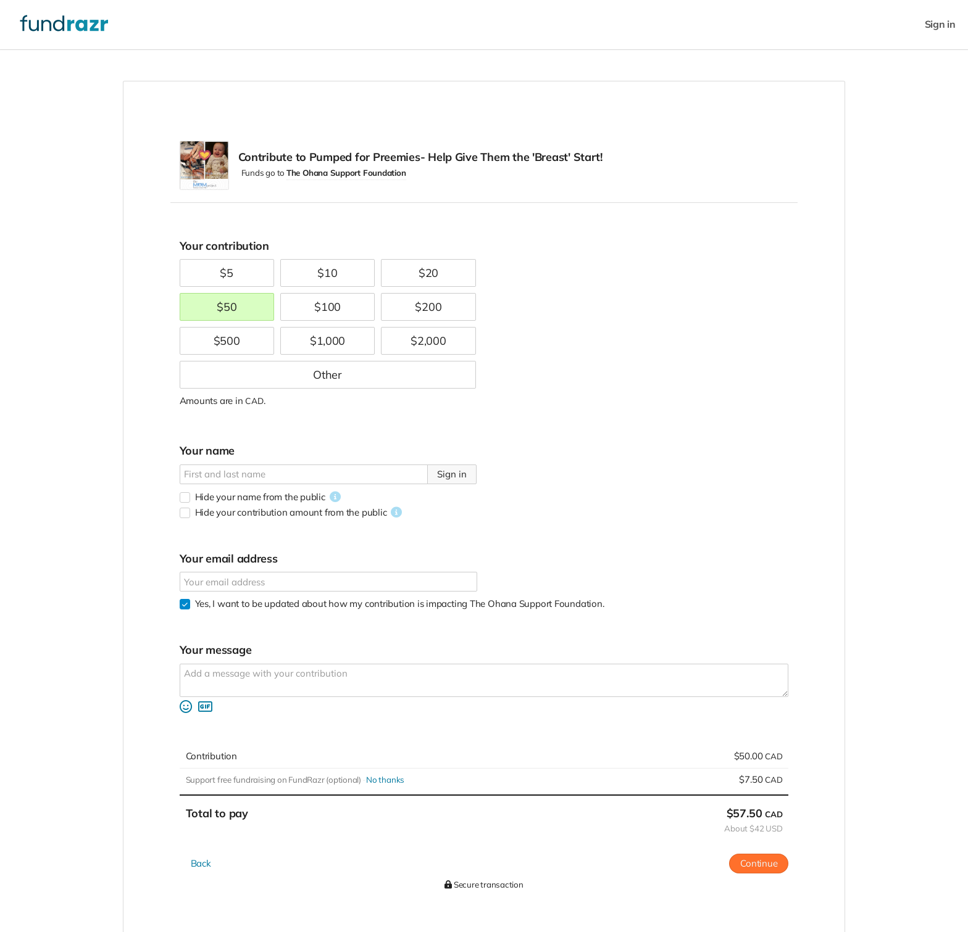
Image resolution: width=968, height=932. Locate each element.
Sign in (940, 24)
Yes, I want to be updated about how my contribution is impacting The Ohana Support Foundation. (399, 603)
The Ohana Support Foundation (346, 173)
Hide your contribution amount (291, 512)
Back (201, 863)
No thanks (385, 780)
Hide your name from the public (260, 497)
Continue (758, 863)
